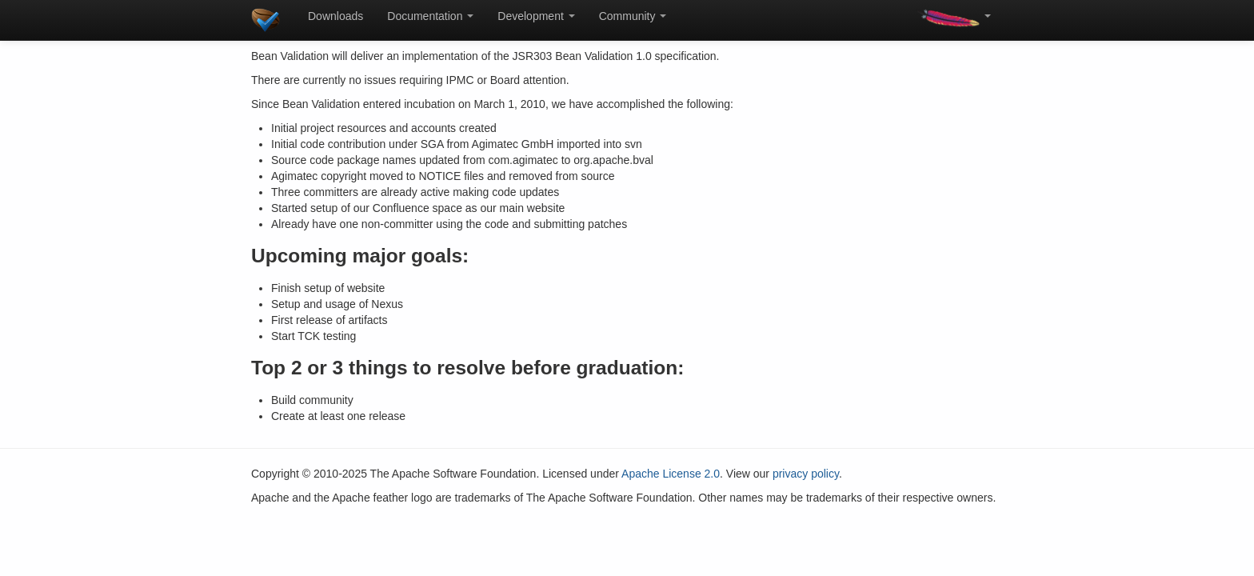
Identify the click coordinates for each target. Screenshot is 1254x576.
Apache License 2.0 (670, 473)
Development (535, 16)
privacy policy (806, 473)
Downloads (335, 16)
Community (633, 16)
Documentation (430, 16)
